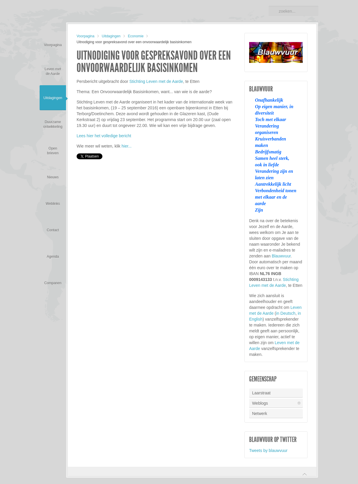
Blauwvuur (281, 256)
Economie (135, 36)
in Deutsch (285, 313)
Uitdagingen (111, 36)
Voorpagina (85, 36)
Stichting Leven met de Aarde (156, 81)
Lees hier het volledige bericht (104, 135)
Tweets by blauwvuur (268, 450)
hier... (126, 146)
